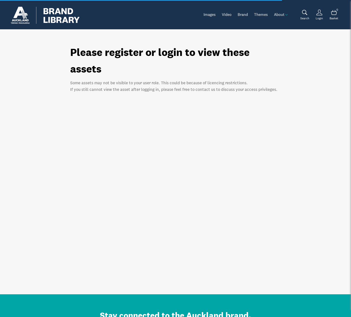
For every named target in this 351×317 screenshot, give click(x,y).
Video (227, 14)
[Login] (319, 14)
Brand (243, 14)
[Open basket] (334, 14)
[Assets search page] (304, 14)
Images (210, 14)
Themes (261, 14)
